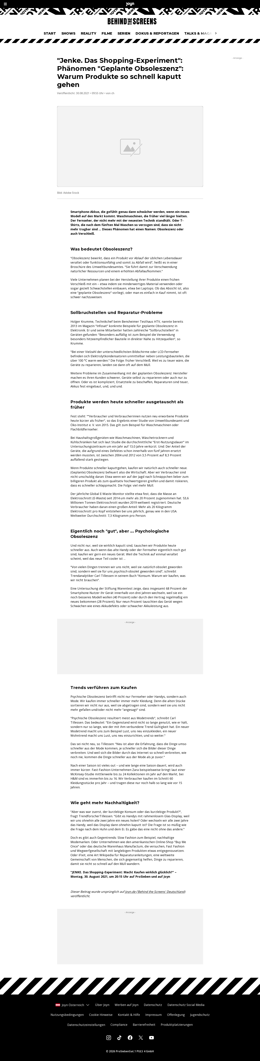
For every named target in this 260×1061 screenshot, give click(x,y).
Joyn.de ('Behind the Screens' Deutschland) (155, 892)
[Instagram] (108, 1037)
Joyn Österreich (73, 1005)
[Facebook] (130, 1037)
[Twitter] (140, 1037)
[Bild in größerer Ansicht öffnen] (130, 146)
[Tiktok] (119, 1037)
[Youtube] (151, 1037)
